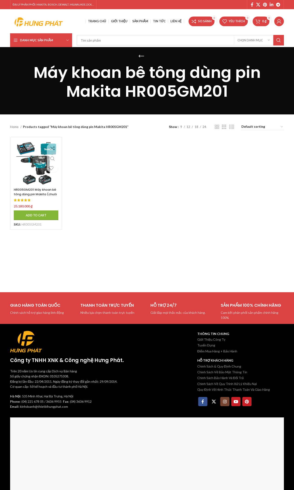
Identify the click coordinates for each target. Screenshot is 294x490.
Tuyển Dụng (206, 345)
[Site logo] (39, 21)
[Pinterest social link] (265, 4)
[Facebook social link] (252, 4)
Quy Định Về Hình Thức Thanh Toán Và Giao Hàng (233, 389)
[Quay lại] (141, 56)
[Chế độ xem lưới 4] (231, 127)
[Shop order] (262, 127)
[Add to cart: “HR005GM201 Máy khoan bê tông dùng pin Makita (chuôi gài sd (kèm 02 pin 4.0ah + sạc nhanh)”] (35, 213)
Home (14, 127)
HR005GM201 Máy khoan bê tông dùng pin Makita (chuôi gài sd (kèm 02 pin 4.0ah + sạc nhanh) (34, 194)
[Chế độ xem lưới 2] (217, 127)
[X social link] (258, 4)
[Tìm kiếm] (180, 40)
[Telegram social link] (278, 4)
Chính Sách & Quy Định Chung (219, 366)
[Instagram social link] (224, 401)
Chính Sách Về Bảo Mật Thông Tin (222, 372)
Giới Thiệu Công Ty (211, 339)
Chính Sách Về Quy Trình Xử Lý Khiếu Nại (227, 384)
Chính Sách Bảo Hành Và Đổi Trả (220, 378)
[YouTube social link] (235, 401)
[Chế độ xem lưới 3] (224, 127)
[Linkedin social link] (271, 4)
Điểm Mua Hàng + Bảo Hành (217, 351)
